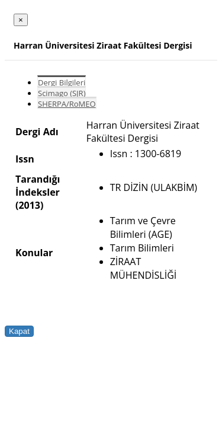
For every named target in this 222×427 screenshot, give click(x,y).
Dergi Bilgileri (61, 82)
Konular (34, 252)
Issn (24, 158)
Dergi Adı (37, 131)
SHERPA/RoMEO (67, 103)
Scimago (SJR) (61, 93)
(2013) (29, 205)
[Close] (21, 20)
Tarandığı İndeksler (37, 186)
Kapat (19, 331)
